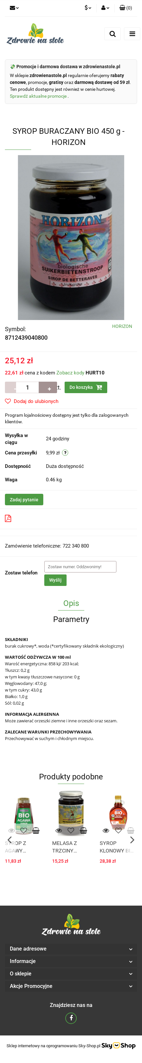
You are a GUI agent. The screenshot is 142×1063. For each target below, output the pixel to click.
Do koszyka (86, 387)
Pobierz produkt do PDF (35, 518)
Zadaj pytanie (24, 499)
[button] (125, 8)
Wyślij (55, 580)
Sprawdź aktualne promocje (39, 96)
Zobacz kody (70, 373)
